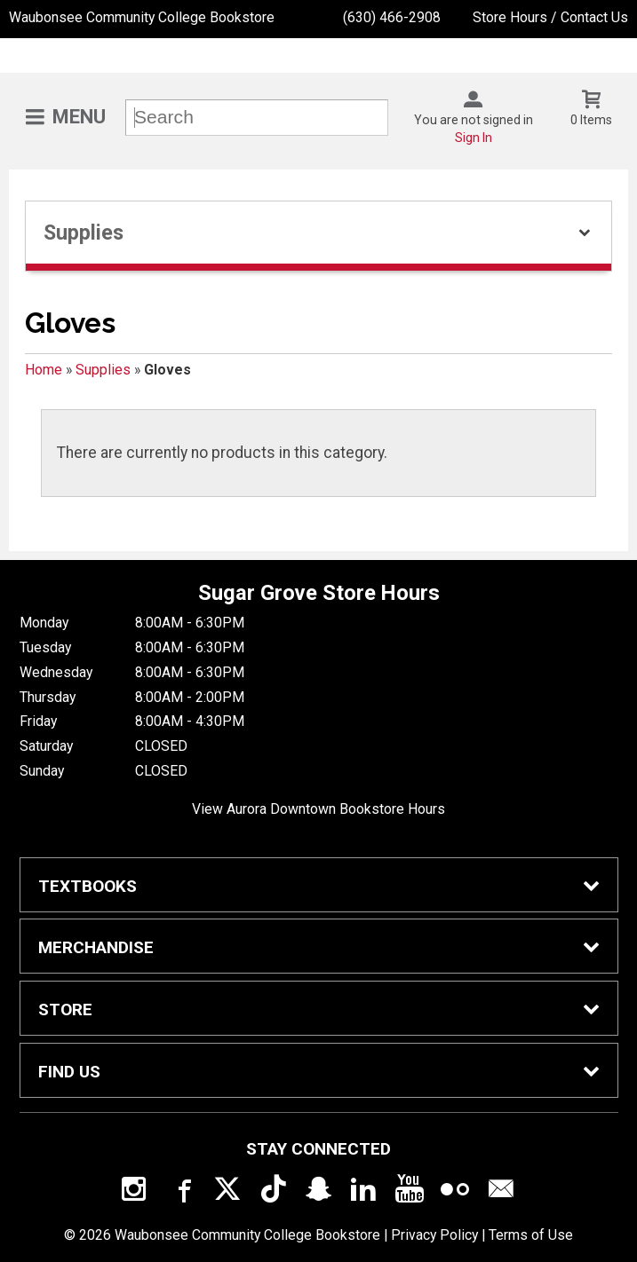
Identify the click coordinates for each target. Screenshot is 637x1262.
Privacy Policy (434, 1235)
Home (43, 369)
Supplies (103, 369)
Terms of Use (531, 1235)
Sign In (473, 137)
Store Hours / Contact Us (550, 17)
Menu (79, 117)
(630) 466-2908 (392, 17)
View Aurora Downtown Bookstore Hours (318, 809)
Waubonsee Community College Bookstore (142, 17)
